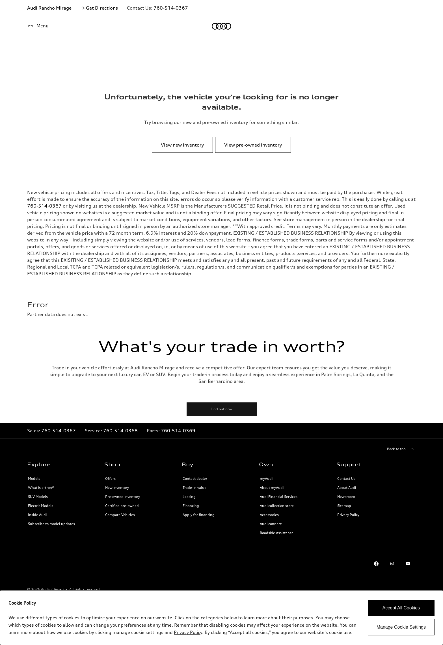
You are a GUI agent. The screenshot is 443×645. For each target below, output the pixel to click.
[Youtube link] (408, 564)
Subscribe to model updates (51, 524)
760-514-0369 (178, 430)
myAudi (266, 478)
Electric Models (40, 506)
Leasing (189, 496)
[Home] (37, 26)
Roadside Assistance (276, 533)
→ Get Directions (99, 8)
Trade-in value (194, 487)
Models (34, 478)
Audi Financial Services (278, 496)
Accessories (269, 515)
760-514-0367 (171, 8)
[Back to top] (401, 449)
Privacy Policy (348, 515)
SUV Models (38, 496)
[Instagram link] (392, 564)
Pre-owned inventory (122, 496)
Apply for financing (199, 515)
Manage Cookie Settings (401, 627)
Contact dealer (195, 478)
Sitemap (344, 506)
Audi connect (271, 524)
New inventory (117, 487)
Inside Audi (37, 515)
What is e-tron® (41, 487)
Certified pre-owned (122, 506)
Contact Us (346, 478)
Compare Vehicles (120, 515)
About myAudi (272, 487)
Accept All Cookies (401, 607)
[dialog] (221, 617)
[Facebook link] (376, 564)
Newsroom (346, 496)
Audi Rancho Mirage (49, 8)
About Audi (346, 487)
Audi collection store (277, 506)
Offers (110, 478)
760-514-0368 (120, 430)
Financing (191, 506)
